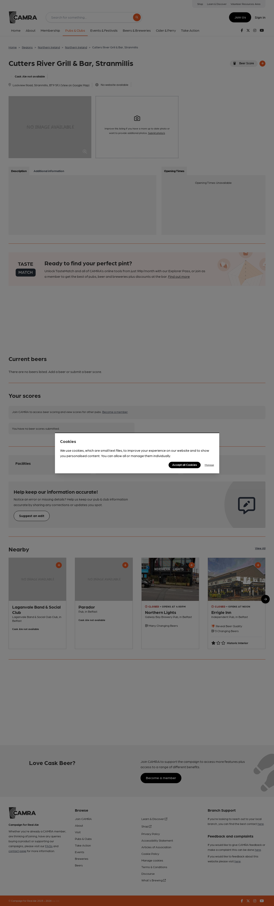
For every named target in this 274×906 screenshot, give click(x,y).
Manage (209, 464)
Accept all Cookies (184, 464)
